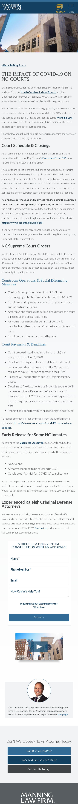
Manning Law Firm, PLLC (39, 797)
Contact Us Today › (39, 769)
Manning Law (64, 117)
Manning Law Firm (13, 6)
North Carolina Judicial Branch (38, 92)
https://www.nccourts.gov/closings (22, 222)
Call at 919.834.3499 (39, 751)
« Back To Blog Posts (14, 65)
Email (14, 580)
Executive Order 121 (54, 157)
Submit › (39, 617)
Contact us (41, 527)
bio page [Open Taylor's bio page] (63, 714)
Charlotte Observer (31, 442)
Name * (15, 558)
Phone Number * (21, 569)
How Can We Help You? (25, 591)
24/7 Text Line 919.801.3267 (39, 760)
